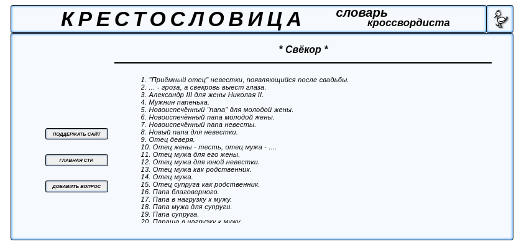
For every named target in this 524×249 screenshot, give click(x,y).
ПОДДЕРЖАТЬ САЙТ (77, 134)
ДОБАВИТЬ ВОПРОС (76, 186)
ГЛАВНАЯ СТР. (77, 160)
